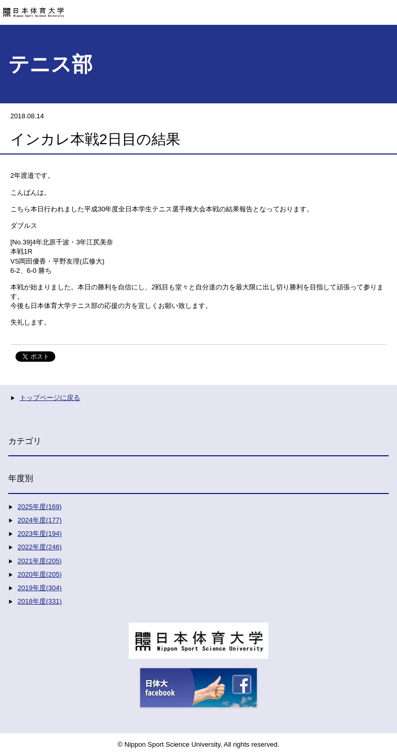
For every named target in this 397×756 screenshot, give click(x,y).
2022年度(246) (40, 547)
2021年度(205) (40, 561)
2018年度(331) (40, 601)
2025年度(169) (40, 507)
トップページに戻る (50, 398)
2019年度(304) (40, 588)
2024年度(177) (40, 520)
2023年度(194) (40, 533)
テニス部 (50, 64)
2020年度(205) (40, 574)
